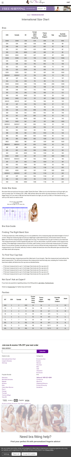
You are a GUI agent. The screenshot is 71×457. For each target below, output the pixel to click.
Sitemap (4, 363)
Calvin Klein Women (7, 387)
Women (38, 363)
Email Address (6, 348)
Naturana (4, 377)
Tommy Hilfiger (6, 395)
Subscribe (42, 351)
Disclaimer (39, 387)
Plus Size (39, 365)
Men (37, 367)
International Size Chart (9, 359)
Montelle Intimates (7, 379)
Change (4, 391)
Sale (37, 368)
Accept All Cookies (29, 454)
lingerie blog (11, 287)
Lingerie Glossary (7, 361)
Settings (6, 454)
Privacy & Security (41, 385)
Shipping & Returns (42, 383)
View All (4, 397)
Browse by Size (40, 359)
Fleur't (4, 389)
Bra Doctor (39, 372)
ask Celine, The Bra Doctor (46, 283)
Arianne (4, 383)
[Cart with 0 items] (68, 2)
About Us (39, 381)
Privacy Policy (49, 450)
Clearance (39, 370)
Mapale (4, 381)
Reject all (16, 454)
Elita (3, 385)
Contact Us (39, 379)
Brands (38, 361)
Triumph (4, 393)
